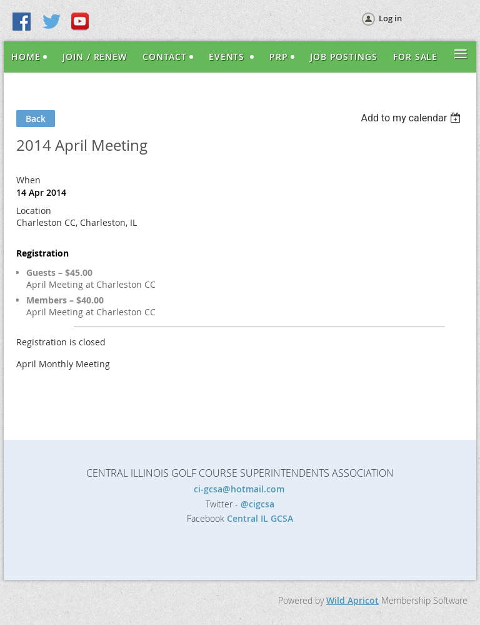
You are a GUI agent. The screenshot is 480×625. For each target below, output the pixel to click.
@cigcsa (257, 504)
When (28, 180)
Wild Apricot (352, 600)
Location (33, 210)
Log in (390, 18)
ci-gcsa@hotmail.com (240, 489)
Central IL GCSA (260, 518)
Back (36, 118)
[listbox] (412, 118)
